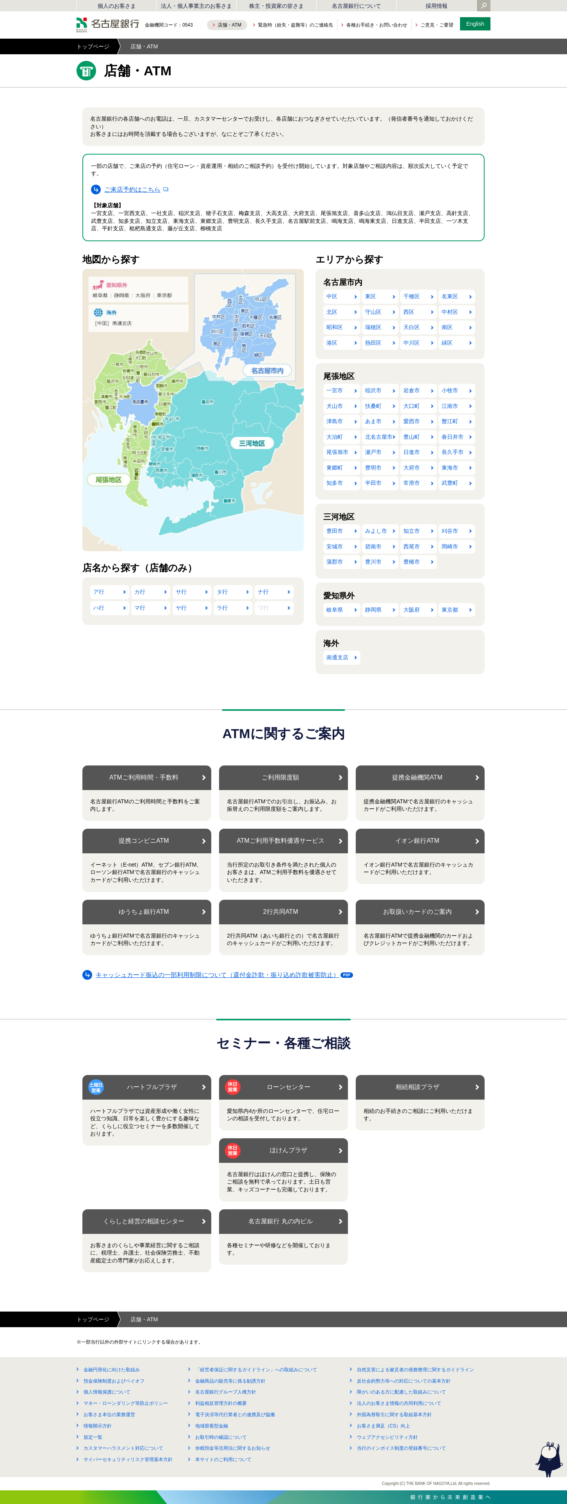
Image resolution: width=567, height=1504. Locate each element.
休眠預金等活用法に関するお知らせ (232, 1448)
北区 (331, 312)
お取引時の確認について (221, 1437)
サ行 (181, 592)
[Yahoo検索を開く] (484, 6)
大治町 (334, 437)
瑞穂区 (373, 327)
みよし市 (376, 531)
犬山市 (334, 406)
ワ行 (263, 608)
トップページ (93, 46)
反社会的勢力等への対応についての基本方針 (404, 1381)
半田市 (373, 483)
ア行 (98, 592)
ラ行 (222, 608)
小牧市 (450, 390)
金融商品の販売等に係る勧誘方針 (230, 1381)
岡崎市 (450, 546)
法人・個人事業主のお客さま (196, 6)
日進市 (411, 452)
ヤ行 (181, 608)
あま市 (373, 421)
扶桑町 (373, 406)
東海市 (450, 468)
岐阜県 (334, 610)
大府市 (411, 468)
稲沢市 (373, 390)
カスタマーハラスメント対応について (123, 1448)
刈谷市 (450, 531)
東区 (370, 296)
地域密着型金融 (211, 1426)
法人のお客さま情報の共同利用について (399, 1403)
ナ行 (263, 592)
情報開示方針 (98, 1426)
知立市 (411, 531)
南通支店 (337, 657)
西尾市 (411, 546)
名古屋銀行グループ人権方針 (225, 1392)
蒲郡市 (334, 562)
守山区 (373, 312)
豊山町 (411, 437)
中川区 (411, 343)
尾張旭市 (337, 452)
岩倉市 (411, 390)
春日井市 (453, 437)
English (475, 24)
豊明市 (373, 468)
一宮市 (334, 390)
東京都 (450, 610)
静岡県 (373, 610)
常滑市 (411, 483)
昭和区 (334, 327)
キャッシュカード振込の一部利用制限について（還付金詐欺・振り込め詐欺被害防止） (220, 976)
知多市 (334, 483)
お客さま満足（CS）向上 (383, 1426)
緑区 (447, 343)
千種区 (411, 296)
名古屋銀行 (108, 25)
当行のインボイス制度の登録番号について (401, 1448)
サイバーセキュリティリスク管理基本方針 (128, 1459)
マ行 (139, 608)
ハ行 (98, 608)
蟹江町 (450, 421)
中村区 (450, 312)
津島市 (334, 421)
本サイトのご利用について (223, 1459)
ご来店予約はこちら (132, 189)
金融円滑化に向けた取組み (112, 1369)
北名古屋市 (378, 437)
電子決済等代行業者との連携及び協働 (235, 1414)
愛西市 (411, 421)
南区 (447, 327)
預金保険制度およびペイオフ (114, 1381)
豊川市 (373, 562)
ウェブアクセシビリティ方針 (387, 1437)
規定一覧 (93, 1437)
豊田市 (334, 531)
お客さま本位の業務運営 (109, 1414)
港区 (331, 343)
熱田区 (373, 343)
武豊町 (450, 483)
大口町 (411, 406)
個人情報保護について (107, 1392)
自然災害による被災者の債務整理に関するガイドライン (415, 1369)
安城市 (334, 546)
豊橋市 (411, 562)
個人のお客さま (117, 6)
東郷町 (334, 468)
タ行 (222, 592)
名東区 (450, 296)
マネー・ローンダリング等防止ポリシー (126, 1403)
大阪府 (411, 610)
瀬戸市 (373, 452)
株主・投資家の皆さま (276, 6)
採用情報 (437, 6)
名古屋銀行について (356, 6)
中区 (331, 296)
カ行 (139, 592)
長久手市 (453, 452)
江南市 (450, 406)
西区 (408, 312)
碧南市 (373, 546)
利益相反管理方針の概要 (221, 1403)
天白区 (411, 327)
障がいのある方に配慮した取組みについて (401, 1392)
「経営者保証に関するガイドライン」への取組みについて (256, 1369)
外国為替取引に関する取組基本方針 (394, 1414)
